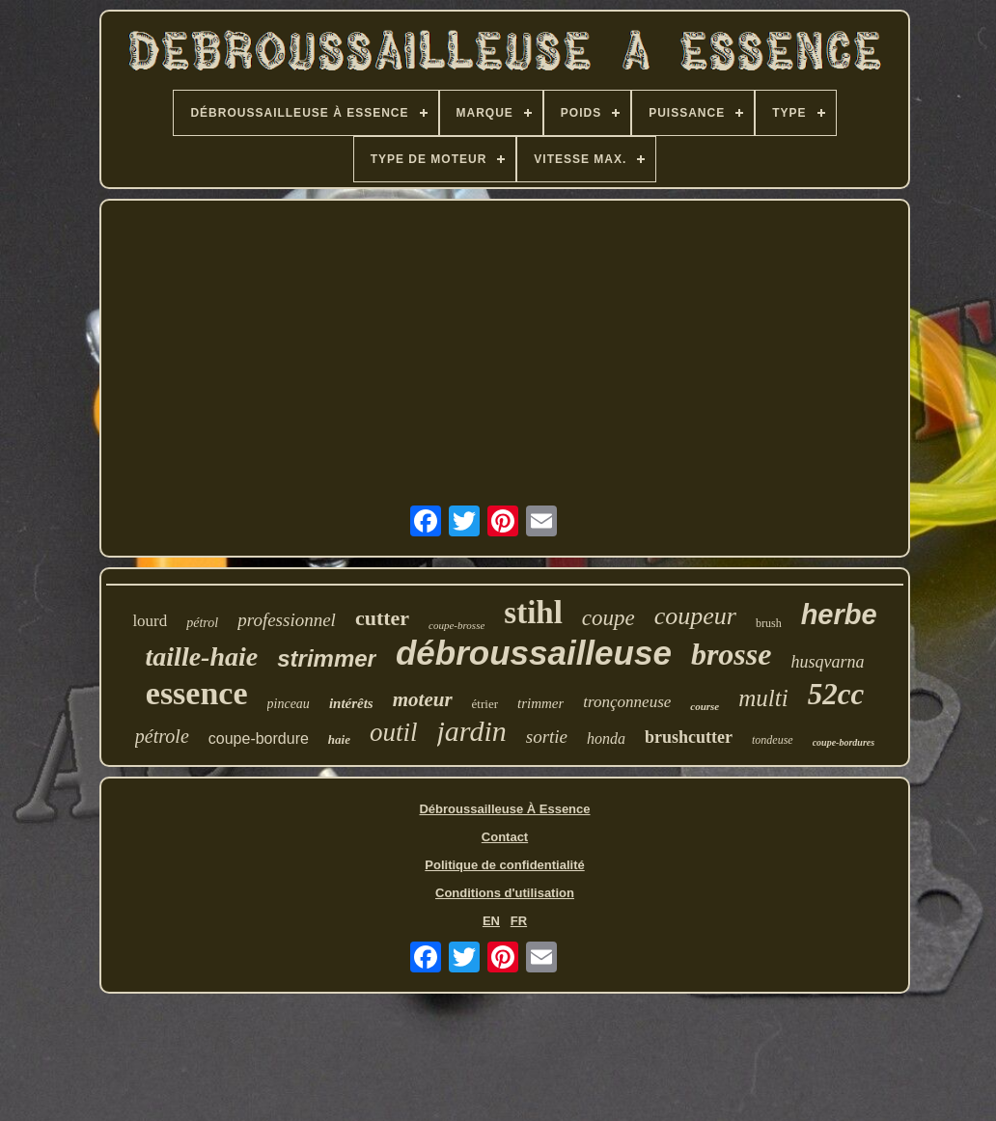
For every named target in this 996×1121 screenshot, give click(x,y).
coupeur (695, 616)
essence (197, 693)
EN (491, 921)
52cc (836, 694)
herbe (839, 614)
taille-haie (202, 656)
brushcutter (689, 737)
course (704, 706)
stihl (533, 612)
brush (769, 623)
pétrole (162, 736)
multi (763, 698)
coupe (608, 618)
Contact (505, 837)
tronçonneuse (627, 702)
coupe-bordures (843, 742)
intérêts (351, 703)
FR (519, 921)
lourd (149, 621)
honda (606, 738)
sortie (546, 736)
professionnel (286, 620)
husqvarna (827, 661)
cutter (382, 618)
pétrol (202, 622)
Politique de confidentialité (504, 865)
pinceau (288, 704)
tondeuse (772, 740)
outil (394, 732)
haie (339, 739)
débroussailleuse (534, 652)
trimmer (540, 703)
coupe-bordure (258, 738)
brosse (731, 654)
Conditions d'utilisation (504, 893)
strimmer (326, 658)
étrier (485, 704)
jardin (472, 731)
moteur (423, 699)
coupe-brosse (456, 625)
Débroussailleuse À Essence (504, 809)
